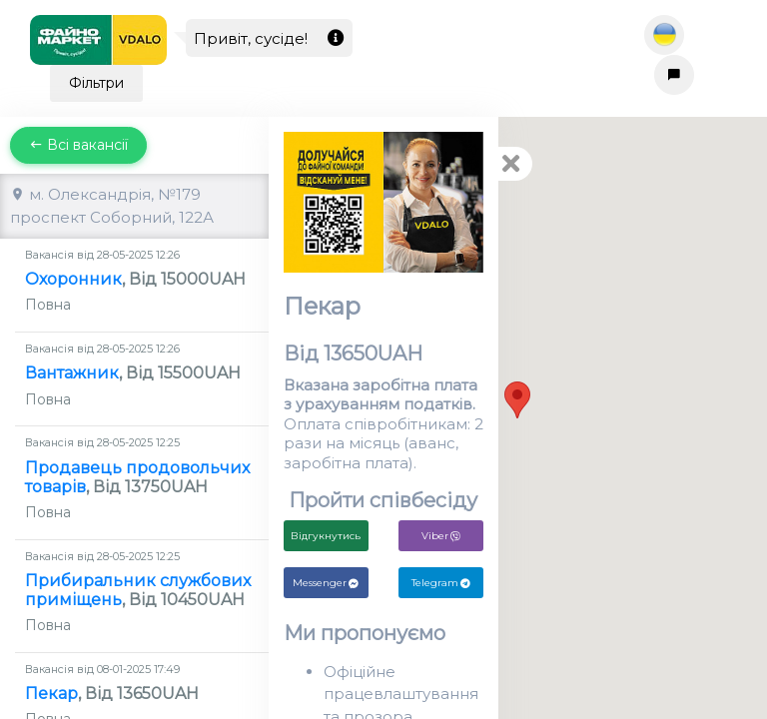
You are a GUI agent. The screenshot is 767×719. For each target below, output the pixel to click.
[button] (517, 399)
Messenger (326, 582)
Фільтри (96, 83)
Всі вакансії (78, 145)
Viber (440, 535)
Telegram (440, 582)
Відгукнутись (326, 535)
